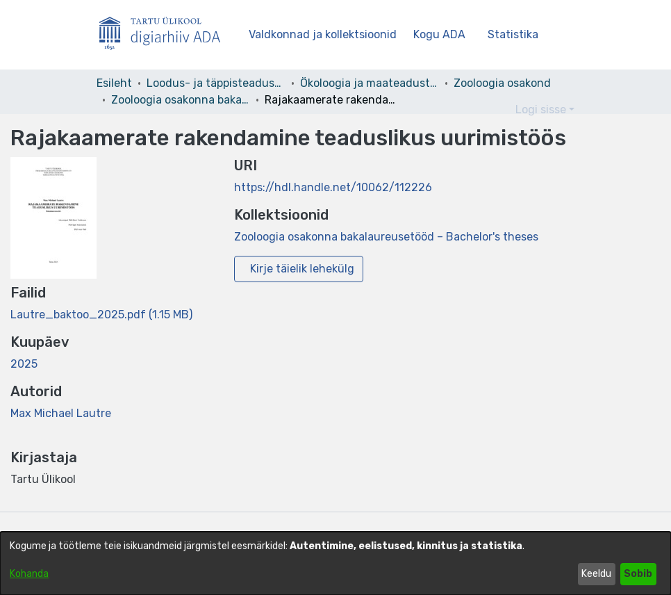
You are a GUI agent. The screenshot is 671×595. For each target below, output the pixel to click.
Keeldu (596, 574)
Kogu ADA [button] (439, 34)
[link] (101, 314)
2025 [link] (24, 363)
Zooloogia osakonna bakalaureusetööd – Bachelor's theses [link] (180, 99)
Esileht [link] (114, 83)
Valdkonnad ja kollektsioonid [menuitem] (323, 34)
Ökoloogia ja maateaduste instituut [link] (369, 83)
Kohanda (29, 574)
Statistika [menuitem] (515, 34)
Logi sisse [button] (542, 109)
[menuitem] (444, 35)
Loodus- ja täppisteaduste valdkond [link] (216, 83)
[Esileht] (165, 35)
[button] (481, 109)
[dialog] (335, 563)
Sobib (638, 574)
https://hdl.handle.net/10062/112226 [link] (333, 187)
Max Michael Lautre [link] (60, 413)
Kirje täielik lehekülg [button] (302, 268)
